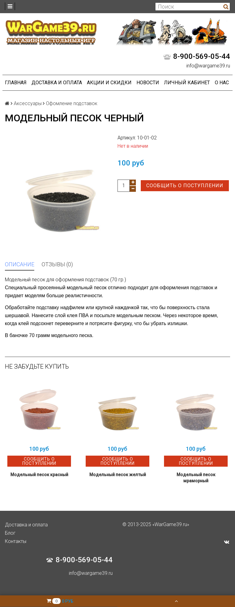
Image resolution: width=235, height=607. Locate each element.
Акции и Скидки (109, 82)
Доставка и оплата (57, 82)
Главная (16, 82)
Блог (10, 533)
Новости (147, 82)
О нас (222, 82)
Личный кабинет (187, 82)
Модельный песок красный (39, 474)
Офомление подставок (71, 103)
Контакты (15, 541)
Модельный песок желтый (117, 474)
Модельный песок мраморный (196, 477)
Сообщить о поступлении (184, 185)
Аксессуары (28, 103)
